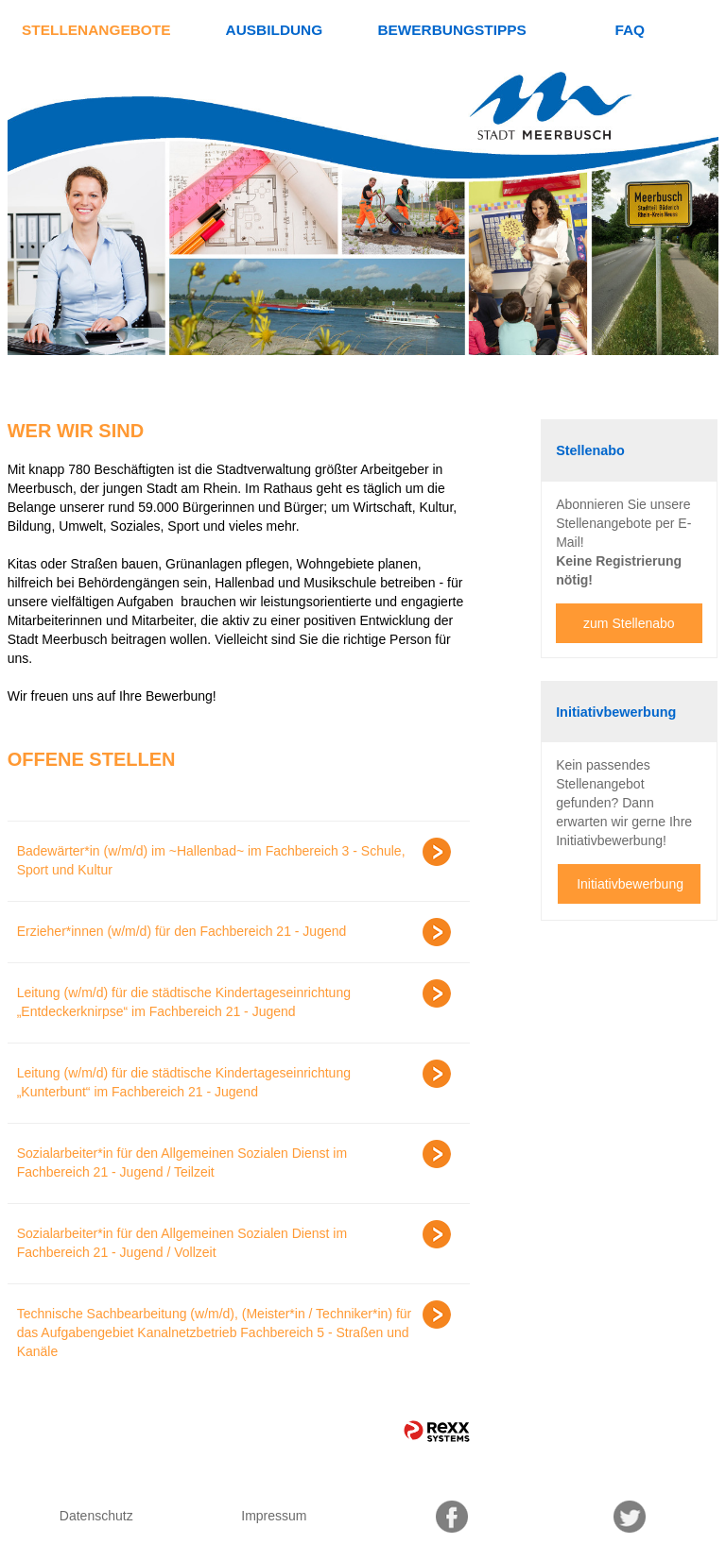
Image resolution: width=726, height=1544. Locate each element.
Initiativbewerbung (630, 883)
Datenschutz (96, 1515)
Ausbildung (274, 30)
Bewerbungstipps (451, 30)
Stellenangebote (96, 30)
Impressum (273, 1515)
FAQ (629, 30)
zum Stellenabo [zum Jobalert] (629, 623)
